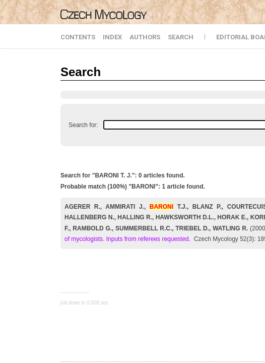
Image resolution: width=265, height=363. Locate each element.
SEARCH (180, 37)
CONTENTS (77, 37)
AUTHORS (144, 37)
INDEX (112, 37)
